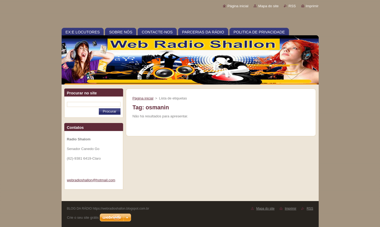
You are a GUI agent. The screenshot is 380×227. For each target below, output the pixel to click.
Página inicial (237, 6)
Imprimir (312, 6)
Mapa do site (268, 6)
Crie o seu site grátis (83, 218)
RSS (292, 6)
